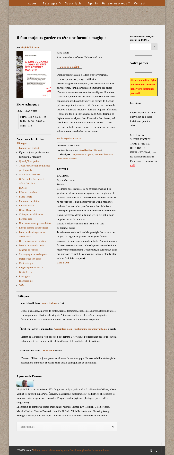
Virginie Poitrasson (30, 47)
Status (105, 450)
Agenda (93, 3)
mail (137, 93)
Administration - (41, 450)
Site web (97, 150)
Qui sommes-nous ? (116, 3)
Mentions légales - (60, 450)
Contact (140, 3)
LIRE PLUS (63, 262)
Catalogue (50, 3)
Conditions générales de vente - (86, 450)
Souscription (74, 3)
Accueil (33, 3)
